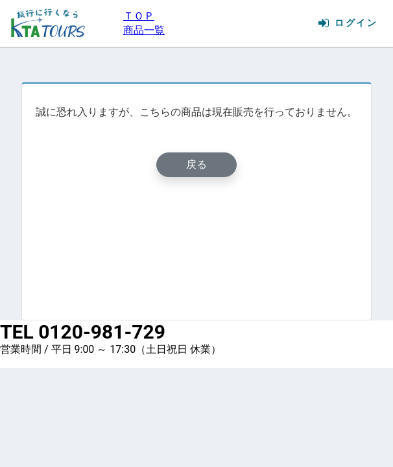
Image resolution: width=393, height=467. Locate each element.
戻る (196, 164)
